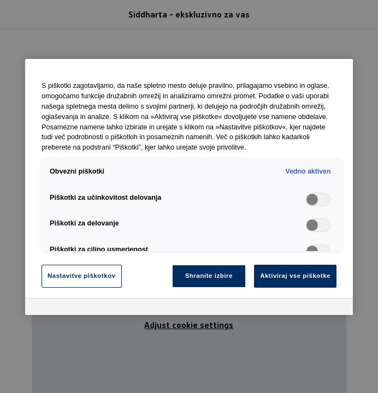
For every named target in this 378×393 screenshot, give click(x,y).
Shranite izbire (209, 275)
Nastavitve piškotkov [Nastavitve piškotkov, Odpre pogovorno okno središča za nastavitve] (82, 275)
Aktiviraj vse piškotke (295, 275)
